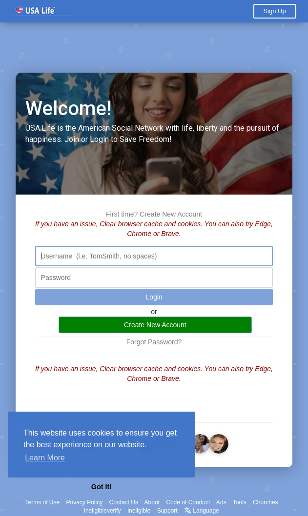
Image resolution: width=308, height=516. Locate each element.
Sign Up (274, 11)
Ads (221, 502)
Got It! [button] (101, 487)
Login (153, 297)
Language (201, 510)
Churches (265, 502)
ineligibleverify (102, 510)
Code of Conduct (188, 502)
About (152, 502)
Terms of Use (42, 502)
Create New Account (171, 214)
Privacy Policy (84, 502)
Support (167, 510)
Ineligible (138, 510)
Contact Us (123, 502)
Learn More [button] (45, 458)
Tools (239, 502)
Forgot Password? (154, 342)
